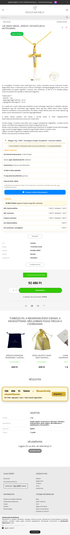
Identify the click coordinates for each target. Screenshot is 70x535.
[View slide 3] (36, 84)
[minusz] (10, 295)
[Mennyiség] (13, 295)
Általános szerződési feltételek (12, 504)
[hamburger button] (3, 10)
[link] (35, 399)
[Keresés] (35, 17)
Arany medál (30, 22)
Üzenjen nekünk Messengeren (35, 197)
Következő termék (62, 26)
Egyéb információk (41, 511)
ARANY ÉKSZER (17, 22)
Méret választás (40, 506)
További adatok (35, 269)
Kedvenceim (39, 493)
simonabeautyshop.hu (10, 486)
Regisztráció (39, 486)
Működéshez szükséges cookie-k (15, 525)
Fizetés (5, 509)
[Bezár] (67, 2)
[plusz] (16, 295)
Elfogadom (35, 532)
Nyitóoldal (6, 483)
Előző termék (6, 26)
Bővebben (35, 241)
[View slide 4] (38, 84)
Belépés (38, 483)
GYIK (37, 509)
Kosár (38, 490)
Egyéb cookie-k (9, 528)
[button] (26, 311)
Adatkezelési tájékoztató (10, 506)
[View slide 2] (34, 84)
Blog (37, 504)
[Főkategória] (5, 22)
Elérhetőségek (7, 513)
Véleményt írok (35, 455)
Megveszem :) (40, 295)
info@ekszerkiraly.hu (30, 2)
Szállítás (5, 511)
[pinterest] (66, 32)
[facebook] (62, 32)
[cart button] (67, 10)
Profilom (38, 488)
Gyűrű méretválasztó (42, 513)
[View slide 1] (32, 84)
